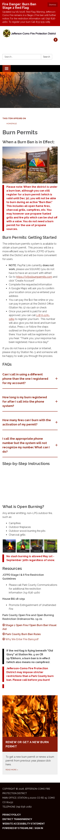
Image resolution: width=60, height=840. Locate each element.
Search (46, 56)
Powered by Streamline (17, 828)
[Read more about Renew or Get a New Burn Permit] (30, 735)
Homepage (11, 123)
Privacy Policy (11, 814)
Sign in (39, 828)
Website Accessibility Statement (23, 823)
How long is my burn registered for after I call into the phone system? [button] (24, 402)
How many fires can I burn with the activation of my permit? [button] (26, 422)
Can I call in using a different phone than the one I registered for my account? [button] (25, 379)
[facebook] (56, 40)
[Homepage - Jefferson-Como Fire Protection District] (30, 33)
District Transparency (17, 819)
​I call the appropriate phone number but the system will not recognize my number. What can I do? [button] (26, 445)
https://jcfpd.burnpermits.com (34, 276)
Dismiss (52, 5)
